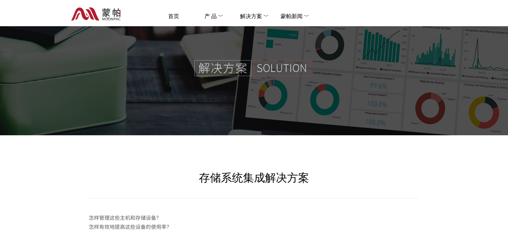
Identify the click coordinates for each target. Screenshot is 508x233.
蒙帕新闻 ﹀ (295, 16)
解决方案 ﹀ (254, 16)
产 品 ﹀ (214, 16)
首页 (173, 16)
